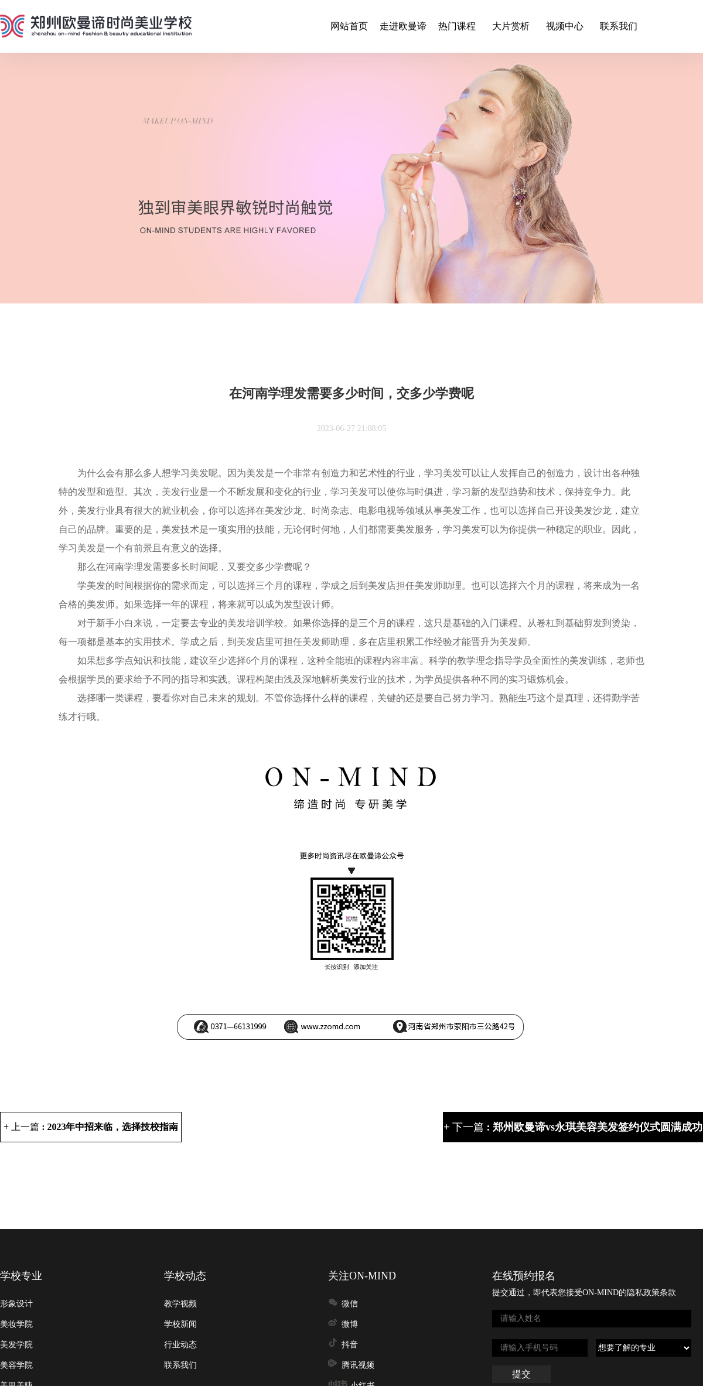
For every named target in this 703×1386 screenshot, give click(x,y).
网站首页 (349, 26)
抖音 (350, 1344)
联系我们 (618, 26)
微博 (350, 1324)
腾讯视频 (358, 1365)
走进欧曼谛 (403, 26)
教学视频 (180, 1303)
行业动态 (180, 1344)
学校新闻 (180, 1324)
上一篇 (94, 1127)
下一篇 (577, 1127)
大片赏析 (511, 26)
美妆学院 (16, 1324)
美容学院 (16, 1365)
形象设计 (16, 1303)
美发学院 (16, 1344)
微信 (350, 1303)
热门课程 (457, 26)
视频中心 (564, 26)
